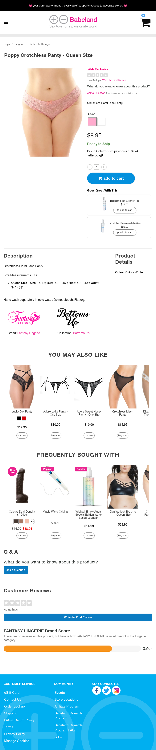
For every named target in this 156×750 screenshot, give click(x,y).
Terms (8, 727)
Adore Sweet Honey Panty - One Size (89, 413)
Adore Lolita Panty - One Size (55, 413)
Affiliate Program (67, 706)
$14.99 (89, 526)
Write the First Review (114, 80)
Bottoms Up (81, 333)
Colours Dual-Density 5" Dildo (22, 513)
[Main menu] (5, 22)
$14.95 (122, 424)
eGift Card (11, 692)
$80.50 (55, 523)
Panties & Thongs (39, 44)
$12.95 (22, 427)
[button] (92, 122)
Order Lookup (14, 706)
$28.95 (122, 524)
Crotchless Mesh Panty (122, 413)
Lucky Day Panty (22, 411)
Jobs (58, 737)
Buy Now (22, 435)
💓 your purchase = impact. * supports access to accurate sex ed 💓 (78, 5)
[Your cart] (145, 22)
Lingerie (19, 44)
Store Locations (66, 699)
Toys (7, 44)
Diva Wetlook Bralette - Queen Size (122, 513)
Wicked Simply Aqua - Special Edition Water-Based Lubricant (89, 514)
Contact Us (12, 699)
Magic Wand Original (55, 511)
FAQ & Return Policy (19, 720)
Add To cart (111, 178)
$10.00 (55, 424)
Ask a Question (96, 93)
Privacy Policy (14, 734)
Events (60, 692)
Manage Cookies (16, 741)
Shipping (10, 713)
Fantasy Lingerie (28, 333)
